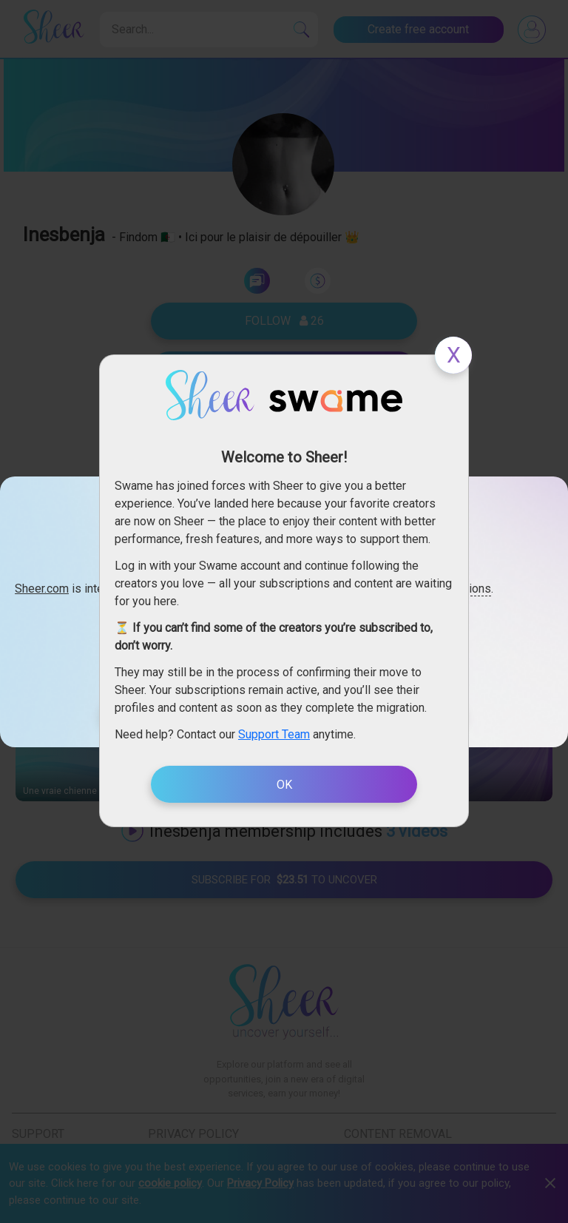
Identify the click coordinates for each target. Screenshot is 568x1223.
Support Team (274, 734)
